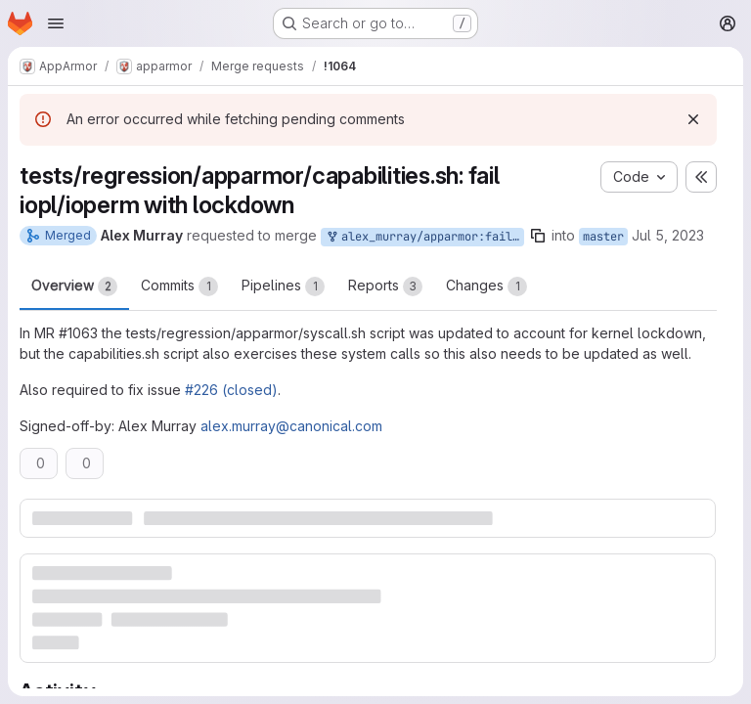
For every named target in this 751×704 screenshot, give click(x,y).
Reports (385, 286)
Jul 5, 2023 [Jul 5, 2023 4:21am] (668, 235)
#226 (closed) (231, 389)
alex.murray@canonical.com (291, 426)
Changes (486, 286)
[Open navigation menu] (55, 23)
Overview (74, 286)
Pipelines (283, 286)
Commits (179, 286)
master (603, 236)
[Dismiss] (693, 119)
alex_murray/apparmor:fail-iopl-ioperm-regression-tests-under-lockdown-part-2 (424, 237)
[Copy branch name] (538, 235)
